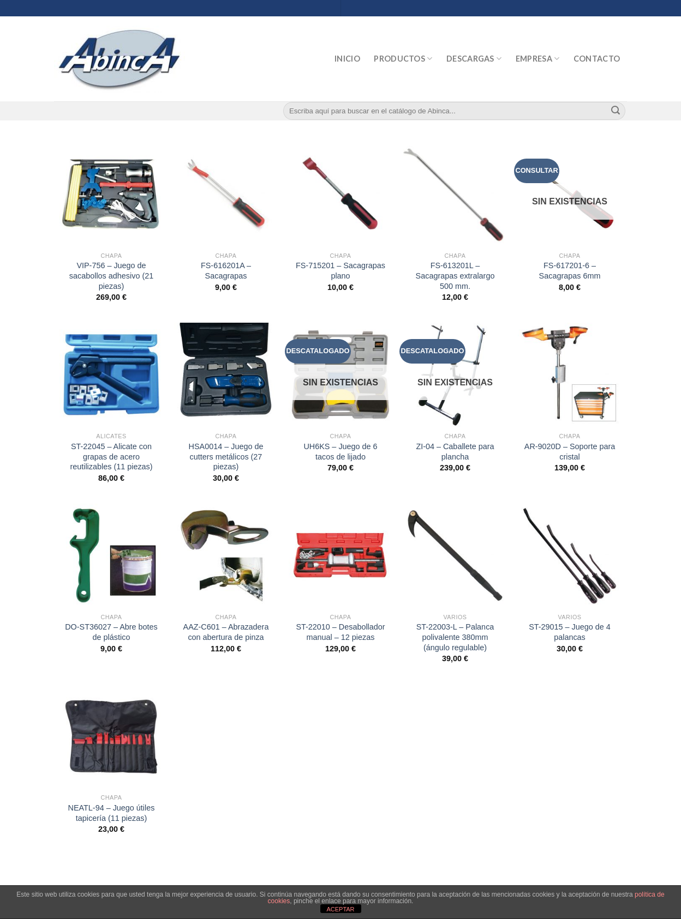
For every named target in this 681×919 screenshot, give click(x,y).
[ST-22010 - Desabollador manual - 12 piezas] (340, 555)
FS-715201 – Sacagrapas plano (340, 270)
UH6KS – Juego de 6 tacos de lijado (340, 451)
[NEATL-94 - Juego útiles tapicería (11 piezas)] (111, 736)
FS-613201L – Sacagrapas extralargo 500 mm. (455, 275)
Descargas (473, 58)
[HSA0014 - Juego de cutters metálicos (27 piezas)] (226, 374)
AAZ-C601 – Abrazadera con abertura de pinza (226, 632)
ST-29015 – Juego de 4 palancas (570, 632)
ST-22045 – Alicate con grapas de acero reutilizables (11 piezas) (111, 456)
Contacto (597, 58)
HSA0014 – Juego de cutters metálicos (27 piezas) (226, 456)
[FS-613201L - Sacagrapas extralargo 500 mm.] (455, 194)
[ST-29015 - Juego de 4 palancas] (570, 555)
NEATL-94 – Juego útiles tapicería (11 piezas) (111, 813)
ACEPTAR (340, 909)
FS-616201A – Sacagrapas (226, 270)
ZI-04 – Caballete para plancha (455, 451)
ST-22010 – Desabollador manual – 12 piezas (340, 632)
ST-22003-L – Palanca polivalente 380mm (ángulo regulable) (455, 636)
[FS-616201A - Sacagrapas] (226, 194)
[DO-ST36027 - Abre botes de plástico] (111, 555)
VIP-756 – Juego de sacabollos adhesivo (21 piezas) (111, 275)
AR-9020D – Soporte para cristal (569, 451)
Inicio (347, 58)
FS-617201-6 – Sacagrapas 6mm (570, 270)
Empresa (538, 58)
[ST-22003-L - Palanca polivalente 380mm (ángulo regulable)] (455, 555)
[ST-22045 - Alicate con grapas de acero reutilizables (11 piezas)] (111, 374)
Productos (403, 58)
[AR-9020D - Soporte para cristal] (570, 374)
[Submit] (615, 111)
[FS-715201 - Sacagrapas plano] (340, 194)
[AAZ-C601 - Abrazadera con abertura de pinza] (226, 555)
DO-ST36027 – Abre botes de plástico (111, 632)
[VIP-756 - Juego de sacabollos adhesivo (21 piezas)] (111, 194)
